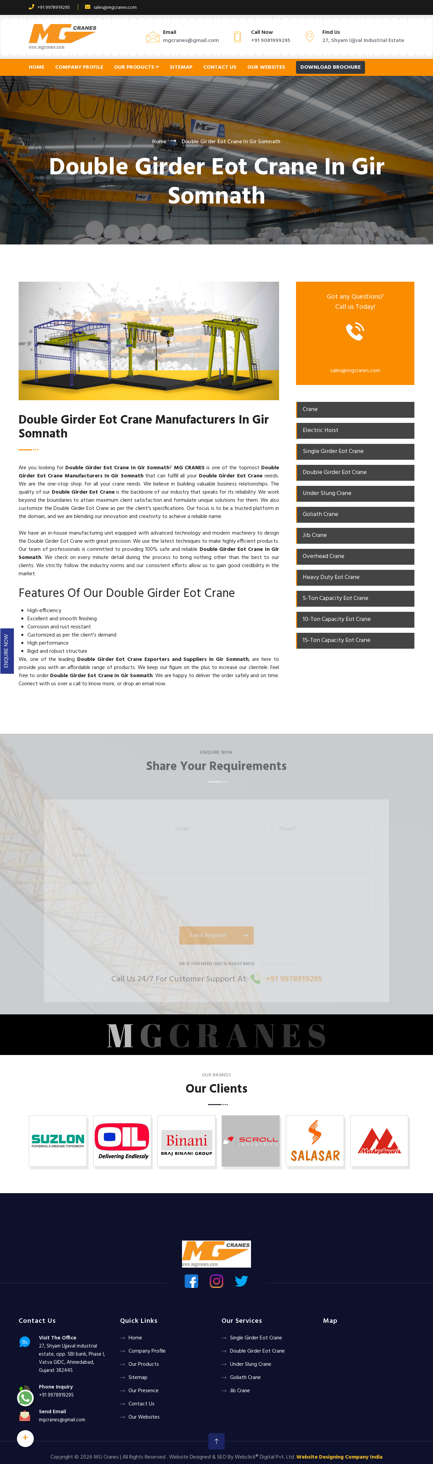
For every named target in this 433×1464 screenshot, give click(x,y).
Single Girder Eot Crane (256, 1338)
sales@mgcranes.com (111, 8)
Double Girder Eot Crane (257, 1351)
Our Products (136, 67)
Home (36, 67)
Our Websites (266, 67)
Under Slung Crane (250, 1364)
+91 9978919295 (49, 8)
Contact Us (219, 67)
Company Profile (79, 67)
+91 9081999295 (270, 40)
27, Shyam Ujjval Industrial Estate (363, 40)
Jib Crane (240, 1391)
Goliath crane (245, 1378)
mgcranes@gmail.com (191, 40)
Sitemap (181, 67)
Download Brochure (330, 67)
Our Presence (144, 1391)
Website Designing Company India (339, 1457)
